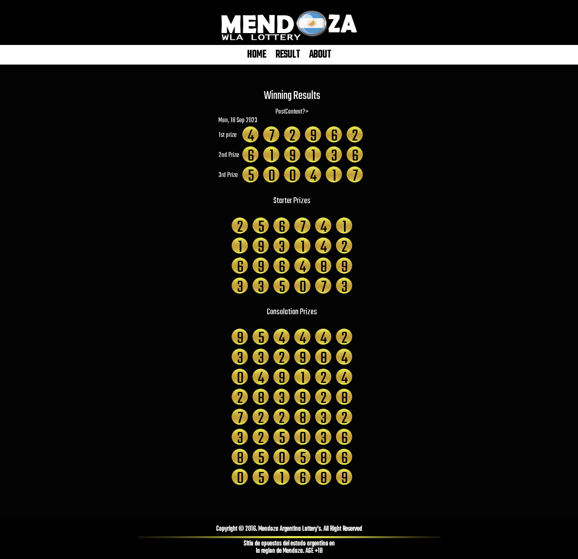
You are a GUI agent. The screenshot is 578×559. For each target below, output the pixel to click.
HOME (256, 55)
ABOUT (320, 55)
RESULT (287, 55)
